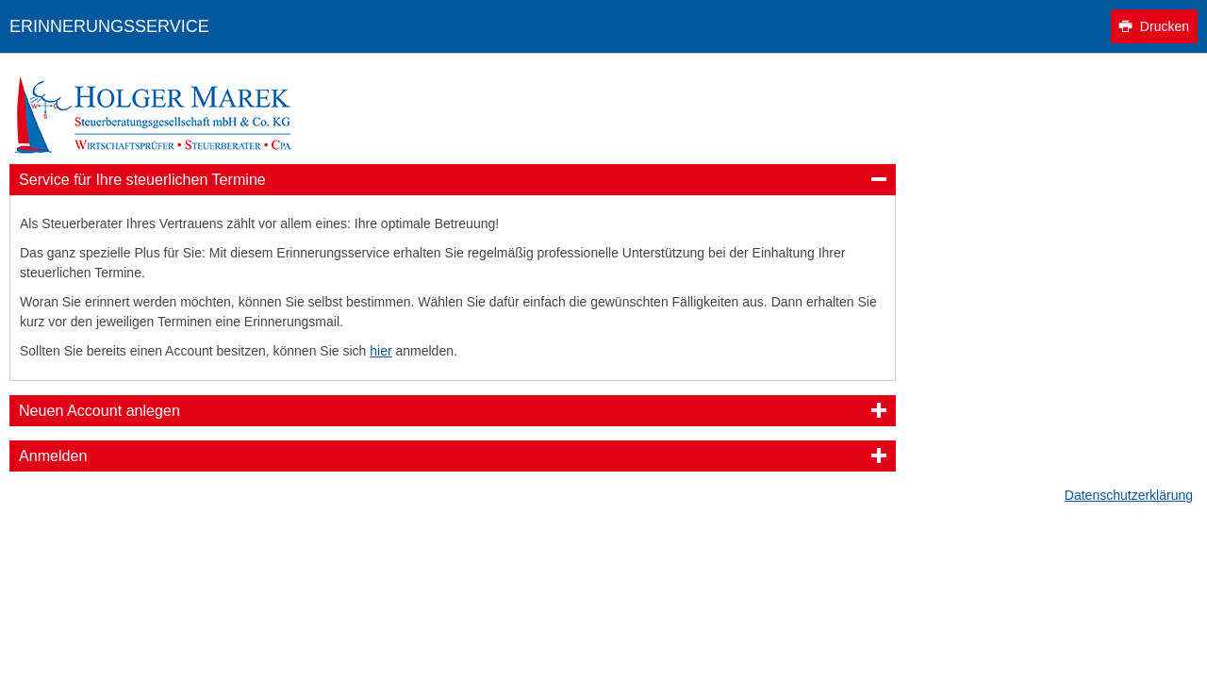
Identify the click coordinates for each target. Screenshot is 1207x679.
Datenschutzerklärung (1129, 495)
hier (380, 350)
